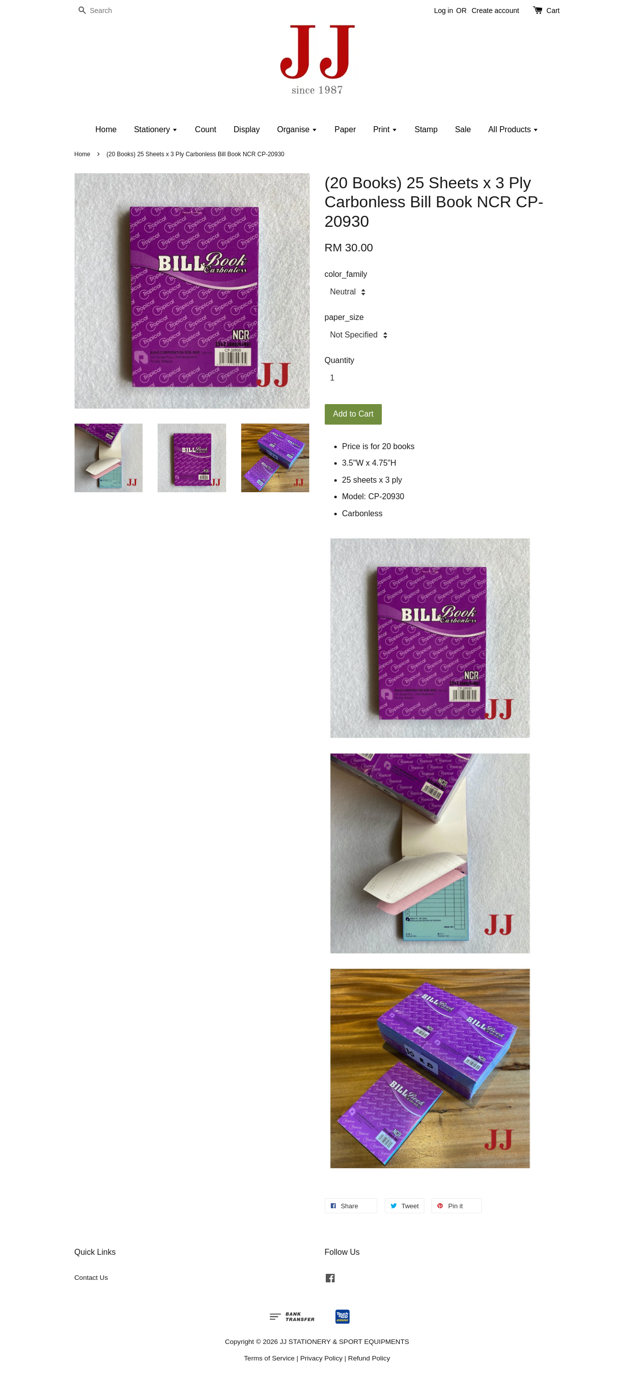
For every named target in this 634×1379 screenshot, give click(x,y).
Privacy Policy (321, 1358)
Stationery (156, 129)
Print (385, 129)
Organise (297, 129)
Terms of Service (269, 1358)
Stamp (425, 129)
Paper (345, 129)
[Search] (105, 11)
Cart (552, 11)
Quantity (340, 360)
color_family (346, 274)
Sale (463, 129)
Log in (443, 11)
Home (106, 129)
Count (206, 129)
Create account (495, 11)
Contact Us (91, 1277)
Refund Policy (369, 1358)
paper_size (344, 317)
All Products (513, 129)
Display (247, 129)
